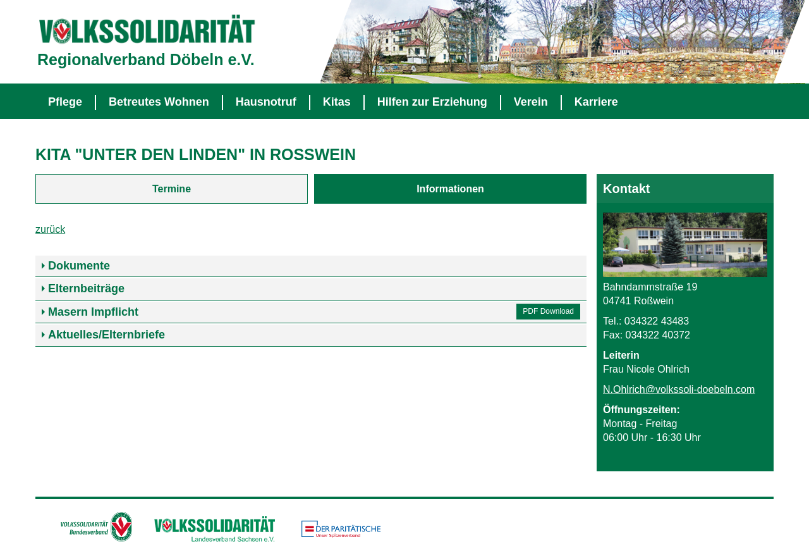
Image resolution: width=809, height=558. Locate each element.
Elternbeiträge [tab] (86, 288)
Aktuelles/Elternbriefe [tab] (106, 334)
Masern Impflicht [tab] (93, 312)
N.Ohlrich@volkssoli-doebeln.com (679, 389)
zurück (50, 229)
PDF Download (548, 311)
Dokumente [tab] (79, 265)
